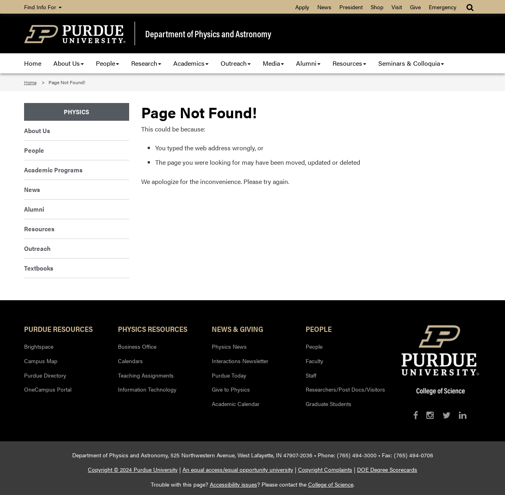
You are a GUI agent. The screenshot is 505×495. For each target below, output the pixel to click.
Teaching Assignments (146, 375)
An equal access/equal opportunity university (238, 469)
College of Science (330, 484)
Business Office (137, 346)
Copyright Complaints (325, 469)
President (351, 7)
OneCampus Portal (47, 389)
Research (146, 63)
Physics (76, 111)
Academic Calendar (236, 404)
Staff (311, 375)
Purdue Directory (45, 375)
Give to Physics (231, 389)
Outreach (236, 63)
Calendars (130, 361)
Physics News (229, 346)
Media (273, 63)
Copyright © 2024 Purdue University (133, 469)
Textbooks (38, 268)
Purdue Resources (58, 328)
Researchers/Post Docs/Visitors (345, 389)
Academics (191, 63)
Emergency (442, 7)
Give (415, 7)
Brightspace (38, 346)
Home (32, 63)
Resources (349, 63)
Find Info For (43, 7)
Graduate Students (328, 404)
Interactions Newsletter (240, 361)
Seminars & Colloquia (411, 63)
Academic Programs (53, 169)
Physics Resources (152, 328)
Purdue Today (229, 375)
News (324, 7)
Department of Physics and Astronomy (208, 33)
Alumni (308, 63)
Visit (396, 7)
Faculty (314, 361)
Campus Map (40, 361)
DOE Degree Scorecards (387, 469)
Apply (302, 7)
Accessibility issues (233, 484)
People (107, 63)
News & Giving (237, 328)
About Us (68, 63)
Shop (377, 7)
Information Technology (147, 389)
